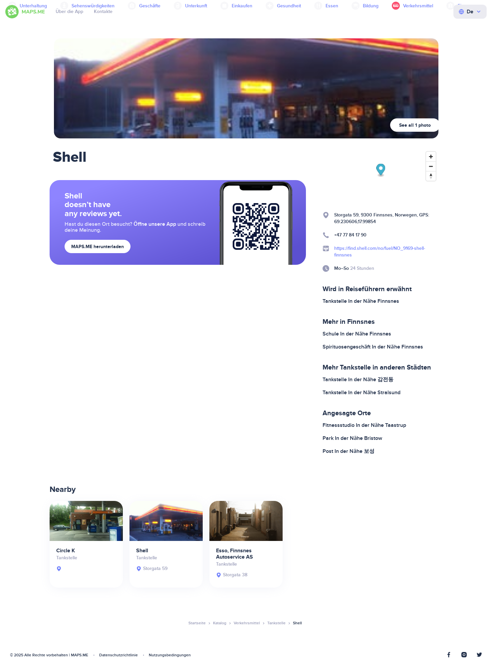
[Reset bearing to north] (431, 176)
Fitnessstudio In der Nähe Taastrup (364, 425)
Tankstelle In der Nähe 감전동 (358, 379)
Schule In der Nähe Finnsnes (357, 333)
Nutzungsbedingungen (170, 655)
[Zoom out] (431, 166)
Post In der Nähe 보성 (348, 451)
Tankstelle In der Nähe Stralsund (361, 392)
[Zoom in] (431, 156)
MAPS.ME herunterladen (97, 246)
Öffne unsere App (154, 224)
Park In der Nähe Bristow (352, 438)
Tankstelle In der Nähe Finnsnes (361, 301)
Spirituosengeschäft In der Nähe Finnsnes (373, 347)
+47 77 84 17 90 (350, 235)
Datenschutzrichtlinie (118, 655)
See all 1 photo (415, 125)
